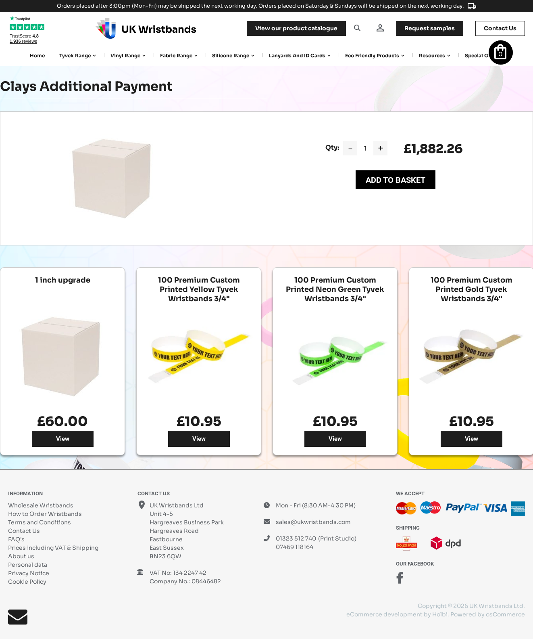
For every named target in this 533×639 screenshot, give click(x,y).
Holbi (440, 614)
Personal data (27, 564)
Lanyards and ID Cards (297, 55)
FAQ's (16, 539)
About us (21, 556)
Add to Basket (395, 180)
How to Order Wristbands (45, 513)
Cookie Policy (27, 581)
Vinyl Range (125, 55)
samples (429, 28)
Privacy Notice (28, 573)
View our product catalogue (296, 28)
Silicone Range (230, 55)
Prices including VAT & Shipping (53, 547)
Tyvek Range (75, 55)
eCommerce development (384, 614)
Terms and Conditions (39, 522)
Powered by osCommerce (487, 614)
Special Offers (482, 55)
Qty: (332, 147)
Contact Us (24, 530)
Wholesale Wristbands (40, 505)
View (62, 438)
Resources (432, 55)
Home (37, 55)
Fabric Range (176, 55)
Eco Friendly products (372, 55)
